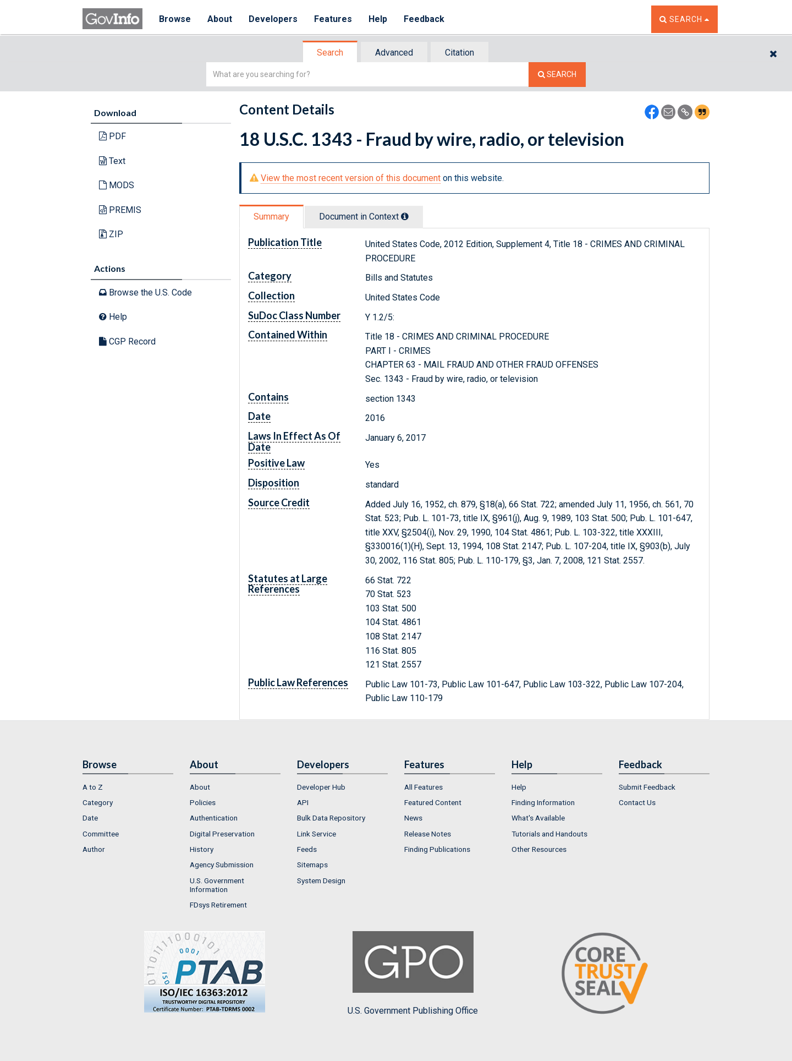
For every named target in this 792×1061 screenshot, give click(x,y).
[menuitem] (127, 787)
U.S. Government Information (217, 885)
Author (93, 849)
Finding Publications (437, 849)
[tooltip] (405, 216)
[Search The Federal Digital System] (557, 74)
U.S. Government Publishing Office (413, 973)
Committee (100, 833)
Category (97, 802)
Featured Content (432, 802)
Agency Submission (222, 864)
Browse (175, 19)
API (303, 802)
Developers (273, 19)
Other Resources (539, 849)
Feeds (307, 849)
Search (330, 52)
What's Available (538, 817)
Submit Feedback (647, 787)
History (201, 849)
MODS (116, 185)
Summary (271, 216)
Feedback (424, 19)
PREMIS (120, 210)
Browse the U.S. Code (145, 292)
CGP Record (127, 341)
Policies (203, 802)
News (413, 817)
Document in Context (364, 216)
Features (333, 19)
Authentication (214, 817)
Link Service (316, 833)
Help (378, 19)
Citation (459, 52)
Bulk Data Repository (331, 817)
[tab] (330, 52)
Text (112, 161)
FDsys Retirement (218, 904)
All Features (423, 787)
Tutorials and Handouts (549, 833)
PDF (112, 136)
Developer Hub (321, 787)
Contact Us (637, 802)
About (219, 19)
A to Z (92, 787)
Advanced (394, 52)
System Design (321, 880)
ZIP (111, 234)
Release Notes (427, 833)
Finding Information (543, 802)
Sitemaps (312, 864)
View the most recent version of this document (351, 178)
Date (90, 817)
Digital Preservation (222, 833)
